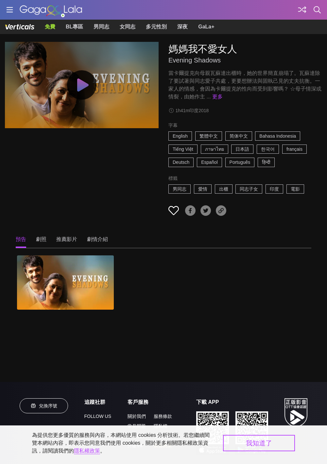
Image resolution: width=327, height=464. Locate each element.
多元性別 (156, 26)
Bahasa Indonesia (277, 136)
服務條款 (163, 416)
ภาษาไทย (214, 149)
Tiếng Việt (183, 149)
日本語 (242, 149)
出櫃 (223, 189)
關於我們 (137, 416)
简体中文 (239, 136)
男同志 (101, 26)
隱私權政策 (87, 451)
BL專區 (74, 26)
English (180, 136)
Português (240, 162)
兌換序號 (43, 405)
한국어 (268, 149)
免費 (50, 26)
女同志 (127, 26)
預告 (21, 239)
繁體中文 (208, 136)
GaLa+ (206, 26)
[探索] (302, 10)
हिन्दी (266, 162)
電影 (295, 189)
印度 (274, 189)
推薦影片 (66, 239)
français (294, 149)
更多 (217, 96)
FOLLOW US (97, 416)
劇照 (41, 239)
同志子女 (249, 189)
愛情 (202, 189)
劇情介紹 (97, 239)
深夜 (182, 26)
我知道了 (259, 443)
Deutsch (181, 162)
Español (209, 162)
